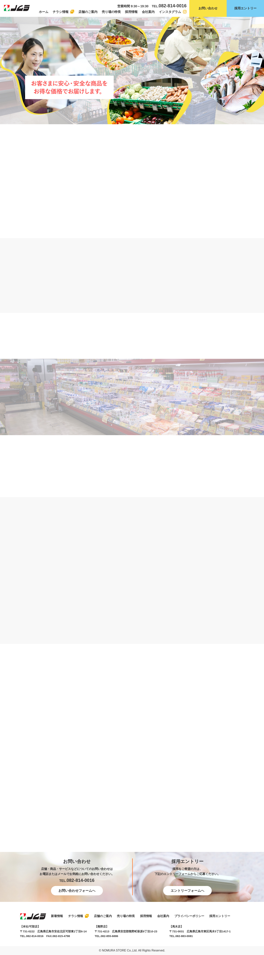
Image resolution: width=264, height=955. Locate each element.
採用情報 (131, 12)
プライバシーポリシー (189, 916)
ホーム (43, 12)
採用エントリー (245, 8)
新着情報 (57, 916)
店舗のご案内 (87, 12)
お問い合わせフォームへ (76, 891)
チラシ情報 (61, 12)
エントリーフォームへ (187, 891)
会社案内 (148, 12)
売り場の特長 (111, 12)
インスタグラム (170, 12)
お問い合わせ (208, 8)
